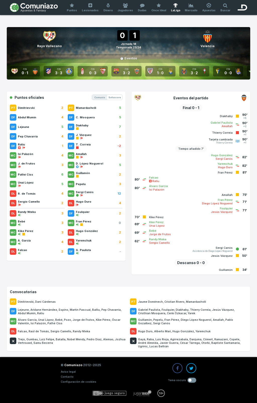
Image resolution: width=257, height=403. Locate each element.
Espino (63, 309)
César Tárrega (190, 343)
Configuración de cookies (78, 381)
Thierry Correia (200, 309)
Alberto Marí (162, 331)
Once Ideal (159, 7)
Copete (234, 339)
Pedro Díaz (94, 339)
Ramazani (221, 339)
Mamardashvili (196, 301)
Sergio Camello (60, 331)
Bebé (58, 319)
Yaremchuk (203, 331)
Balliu (96, 309)
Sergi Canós (161, 323)
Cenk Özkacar (176, 313)
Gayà (141, 339)
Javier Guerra (169, 343)
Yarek (191, 313)
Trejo (21, 339)
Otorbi (205, 343)
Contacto (67, 376)
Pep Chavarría (111, 309)
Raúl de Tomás (39, 331)
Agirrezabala (179, 339)
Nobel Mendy (76, 339)
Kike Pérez (103, 319)
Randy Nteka (81, 331)
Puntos (72, 7)
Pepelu (158, 319)
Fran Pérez (171, 319)
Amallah (218, 319)
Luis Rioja (162, 339)
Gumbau (32, 339)
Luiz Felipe (46, 339)
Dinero (108, 7)
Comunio (99, 97)
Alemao (108, 339)
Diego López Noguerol (196, 319)
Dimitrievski (26, 301)
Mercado (191, 7)
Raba (150, 339)
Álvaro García (27, 319)
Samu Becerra (43, 343)
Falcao (22, 331)
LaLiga (175, 7)
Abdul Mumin (27, 313)
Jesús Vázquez (223, 309)
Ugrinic (143, 346)
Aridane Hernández (43, 309)
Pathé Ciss (54, 323)
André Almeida (148, 343)
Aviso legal (68, 371)
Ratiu (40, 313)
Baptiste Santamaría (225, 343)
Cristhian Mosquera (151, 313)
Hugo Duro (145, 331)
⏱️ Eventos (128, 58)
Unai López (46, 319)
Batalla (61, 339)
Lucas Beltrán (159, 346)
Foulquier (168, 309)
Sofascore (114, 97)
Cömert (208, 339)
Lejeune (23, 309)
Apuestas (209, 7)
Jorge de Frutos (83, 319)
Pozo (67, 319)
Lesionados (90, 7)
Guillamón (145, 319)
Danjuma (195, 339)
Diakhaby (182, 309)
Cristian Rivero (174, 301)
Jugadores (125, 7)
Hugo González (183, 331)
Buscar (225, 7)
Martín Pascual (80, 309)
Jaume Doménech (150, 301)
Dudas (142, 7)
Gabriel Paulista (149, 309)
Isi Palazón (38, 323)
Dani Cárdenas (45, 301)
